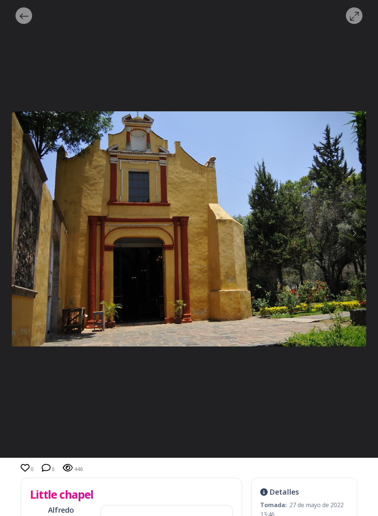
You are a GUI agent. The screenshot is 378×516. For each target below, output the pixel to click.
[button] (24, 15)
